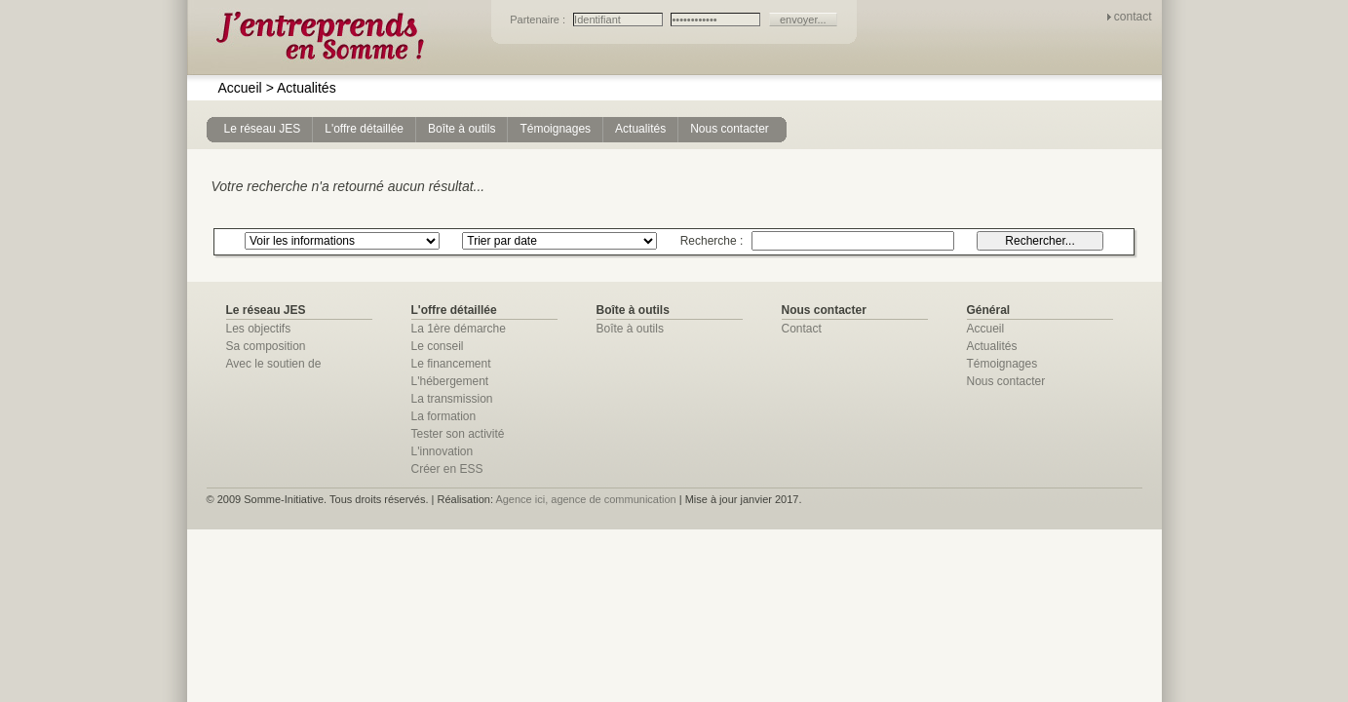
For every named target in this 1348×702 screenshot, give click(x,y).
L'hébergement (450, 381)
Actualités (301, 88)
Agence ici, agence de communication (585, 499)
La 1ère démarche (458, 328)
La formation (444, 416)
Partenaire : (539, 19)
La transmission (452, 399)
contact (1133, 16)
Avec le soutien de (274, 363)
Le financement (451, 363)
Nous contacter (1006, 381)
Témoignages (1002, 363)
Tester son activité (458, 434)
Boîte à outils (630, 328)
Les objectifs (258, 328)
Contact (802, 328)
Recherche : (713, 241)
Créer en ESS (447, 469)
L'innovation (442, 451)
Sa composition (266, 346)
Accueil (240, 88)
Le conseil (437, 346)
